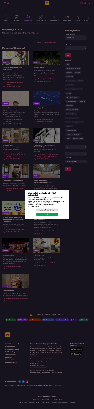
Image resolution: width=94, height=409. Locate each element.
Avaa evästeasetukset (47, 210)
